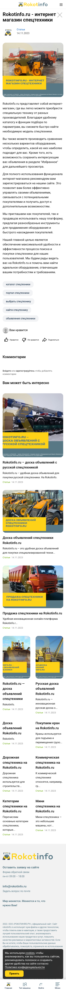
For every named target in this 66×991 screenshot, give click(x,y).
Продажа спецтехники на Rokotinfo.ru (32, 613)
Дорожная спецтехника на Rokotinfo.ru (15, 762)
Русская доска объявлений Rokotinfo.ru (47, 689)
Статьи (6, 482)
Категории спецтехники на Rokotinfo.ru (15, 806)
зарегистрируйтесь (25, 371)
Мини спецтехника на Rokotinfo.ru (48, 806)
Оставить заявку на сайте (21, 867)
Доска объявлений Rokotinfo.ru (12, 728)
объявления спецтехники (20, 318)
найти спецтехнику (17, 310)
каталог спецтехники (18, 284)
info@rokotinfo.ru (14, 886)
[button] (57, 985)
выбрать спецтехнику (18, 301)
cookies (29, 953)
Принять (14, 973)
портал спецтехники (17, 292)
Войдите (7, 371)
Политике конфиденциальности (25, 967)
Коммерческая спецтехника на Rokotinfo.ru (48, 762)
